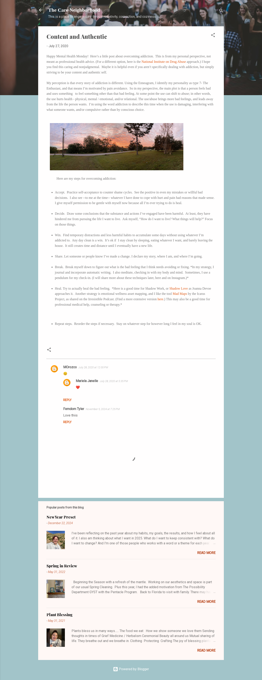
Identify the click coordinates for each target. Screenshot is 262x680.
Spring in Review (62, 565)
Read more (206, 553)
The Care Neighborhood (74, 10)
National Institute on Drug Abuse (164, 61)
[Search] (221, 11)
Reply (67, 400)
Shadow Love (178, 288)
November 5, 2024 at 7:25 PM (103, 409)
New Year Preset (61, 517)
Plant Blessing (60, 614)
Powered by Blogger (131, 669)
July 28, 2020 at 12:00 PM (93, 367)
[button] (212, 36)
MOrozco (70, 367)
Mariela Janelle (87, 381)
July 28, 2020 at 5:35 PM (114, 381)
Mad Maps (180, 293)
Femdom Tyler (73, 409)
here (160, 299)
